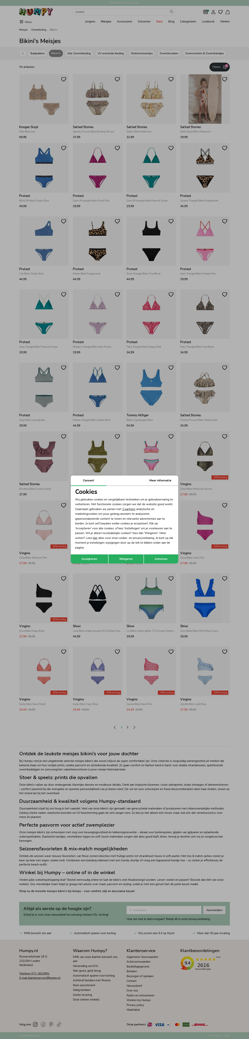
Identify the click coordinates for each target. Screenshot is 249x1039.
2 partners (128, 509)
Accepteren (89, 559)
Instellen (161, 559)
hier (95, 538)
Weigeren (126, 559)
